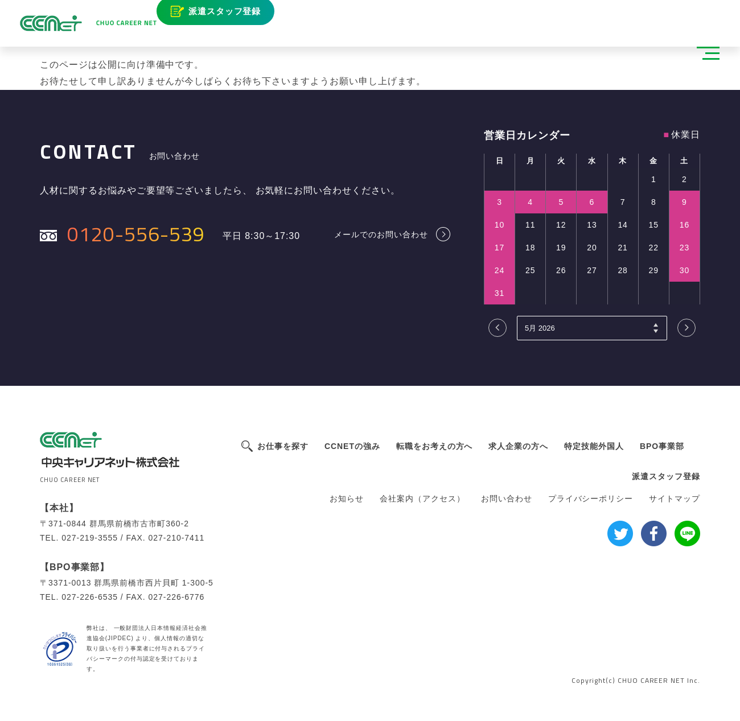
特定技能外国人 (594, 446)
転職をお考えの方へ (434, 446)
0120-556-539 (136, 233)
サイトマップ (674, 498)
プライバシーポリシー (591, 498)
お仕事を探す (283, 446)
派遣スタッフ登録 (232, 15)
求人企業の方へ (518, 446)
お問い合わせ (506, 498)
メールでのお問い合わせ (381, 234)
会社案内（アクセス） (422, 498)
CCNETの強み (352, 446)
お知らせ (347, 498)
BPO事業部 (662, 446)
